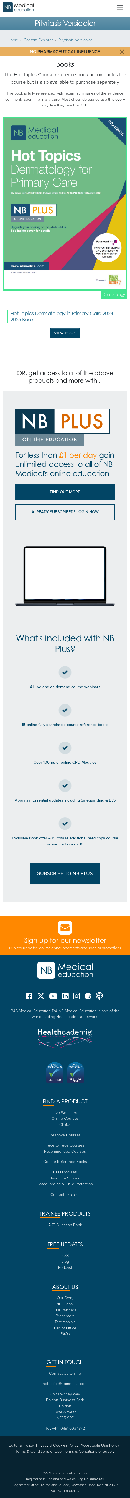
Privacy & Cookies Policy (57, 1445)
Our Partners (65, 1309)
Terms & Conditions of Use (39, 1451)
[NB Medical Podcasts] (99, 998)
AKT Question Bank (65, 1224)
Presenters (65, 1315)
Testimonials (65, 1321)
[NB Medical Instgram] (76, 998)
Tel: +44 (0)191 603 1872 (65, 1428)
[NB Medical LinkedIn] (65, 998)
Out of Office (65, 1327)
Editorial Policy (21, 1445)
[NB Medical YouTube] (53, 998)
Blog (65, 1261)
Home (13, 39)
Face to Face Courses (65, 1145)
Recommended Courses (65, 1151)
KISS (65, 1255)
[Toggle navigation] (120, 7)
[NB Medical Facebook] (30, 998)
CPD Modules (65, 1172)
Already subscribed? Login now (65, 512)
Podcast (65, 1267)
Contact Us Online (65, 1373)
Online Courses (65, 1118)
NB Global (65, 1303)
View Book (65, 333)
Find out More (65, 492)
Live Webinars (65, 1112)
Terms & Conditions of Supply (89, 1451)
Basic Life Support (65, 1178)
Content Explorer (38, 39)
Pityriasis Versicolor (75, 39)
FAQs (65, 1333)
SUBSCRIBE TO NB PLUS (65, 873)
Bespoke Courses (65, 1134)
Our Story (65, 1297)
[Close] (122, 51)
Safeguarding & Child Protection (65, 1183)
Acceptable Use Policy (100, 1445)
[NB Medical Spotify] (88, 998)
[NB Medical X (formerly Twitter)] (41, 998)
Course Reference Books (65, 1161)
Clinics (65, 1124)
